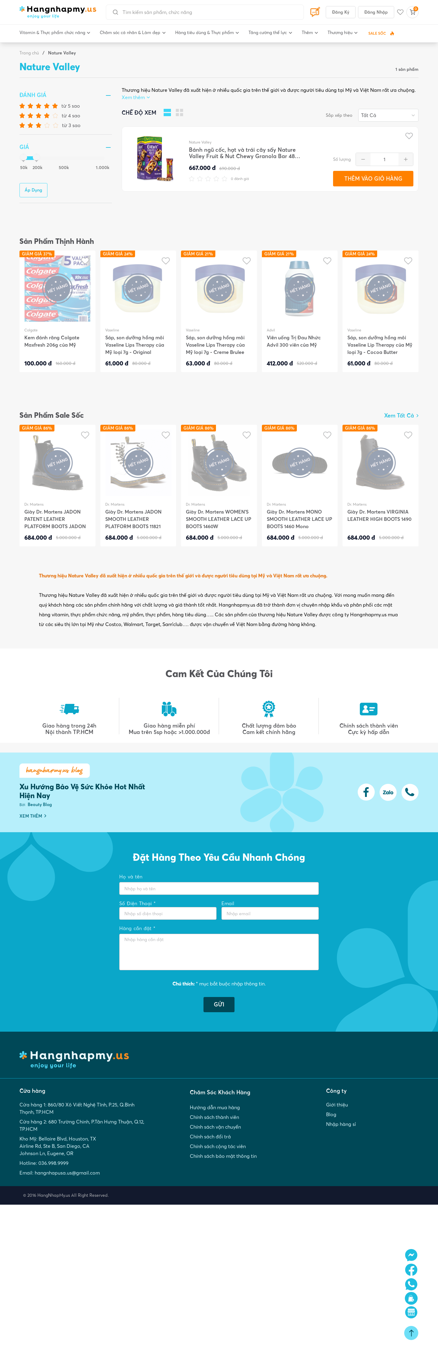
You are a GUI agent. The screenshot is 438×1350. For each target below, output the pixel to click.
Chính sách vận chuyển (215, 1127)
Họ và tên (130, 877)
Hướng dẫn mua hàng (215, 1107)
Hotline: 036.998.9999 (43, 1163)
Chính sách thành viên (214, 1117)
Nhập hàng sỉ (341, 1124)
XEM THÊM (32, 816)
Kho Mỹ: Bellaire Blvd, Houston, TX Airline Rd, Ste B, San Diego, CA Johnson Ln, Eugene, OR (57, 1146)
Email (227, 903)
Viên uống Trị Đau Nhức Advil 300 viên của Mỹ (294, 341)
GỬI (219, 1004)
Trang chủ (29, 53)
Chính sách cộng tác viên (218, 1146)
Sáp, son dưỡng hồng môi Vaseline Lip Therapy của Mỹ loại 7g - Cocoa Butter (379, 344)
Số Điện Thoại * (137, 903)
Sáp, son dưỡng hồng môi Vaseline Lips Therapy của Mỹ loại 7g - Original (134, 344)
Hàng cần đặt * (137, 928)
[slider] (22, 158)
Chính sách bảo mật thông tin (223, 1156)
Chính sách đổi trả (210, 1137)
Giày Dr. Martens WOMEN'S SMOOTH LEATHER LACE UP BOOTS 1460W (218, 519)
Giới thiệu (337, 1105)
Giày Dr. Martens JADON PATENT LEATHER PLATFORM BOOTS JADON (55, 519)
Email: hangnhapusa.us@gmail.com (59, 1173)
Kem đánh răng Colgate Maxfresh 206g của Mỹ (51, 341)
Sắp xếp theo (339, 115)
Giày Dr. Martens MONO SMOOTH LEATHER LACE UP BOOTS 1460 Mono (299, 519)
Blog (331, 1114)
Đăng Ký (340, 12)
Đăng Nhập (376, 12)
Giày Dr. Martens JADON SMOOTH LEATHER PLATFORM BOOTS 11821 (133, 519)
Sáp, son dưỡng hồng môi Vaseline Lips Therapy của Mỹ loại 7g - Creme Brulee (215, 344)
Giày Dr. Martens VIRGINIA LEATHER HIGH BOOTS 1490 (379, 515)
